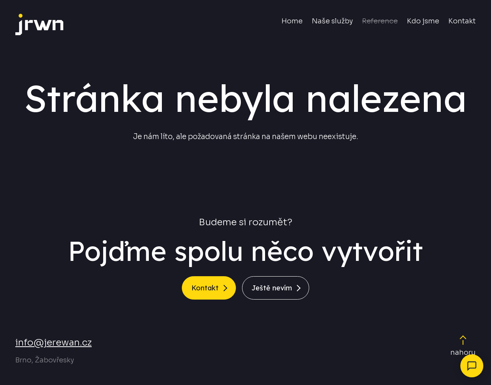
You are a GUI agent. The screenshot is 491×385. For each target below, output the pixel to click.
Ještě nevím (272, 287)
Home (292, 21)
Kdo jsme (423, 21)
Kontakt (462, 21)
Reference (380, 21)
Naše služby (332, 21)
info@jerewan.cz (53, 342)
